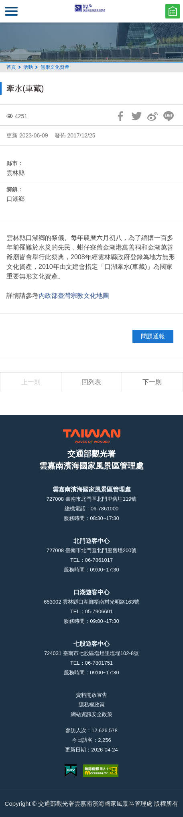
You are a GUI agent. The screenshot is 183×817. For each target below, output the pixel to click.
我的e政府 (71, 770)
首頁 (11, 67)
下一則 (152, 382)
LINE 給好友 (169, 116)
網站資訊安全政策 (91, 714)
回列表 (91, 382)
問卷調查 (172, 11)
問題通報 (153, 336)
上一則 (31, 382)
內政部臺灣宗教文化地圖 (74, 295)
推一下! (136, 116)
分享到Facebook (120, 116)
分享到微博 (152, 116)
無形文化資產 (55, 67)
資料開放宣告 (91, 695)
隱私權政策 (92, 705)
